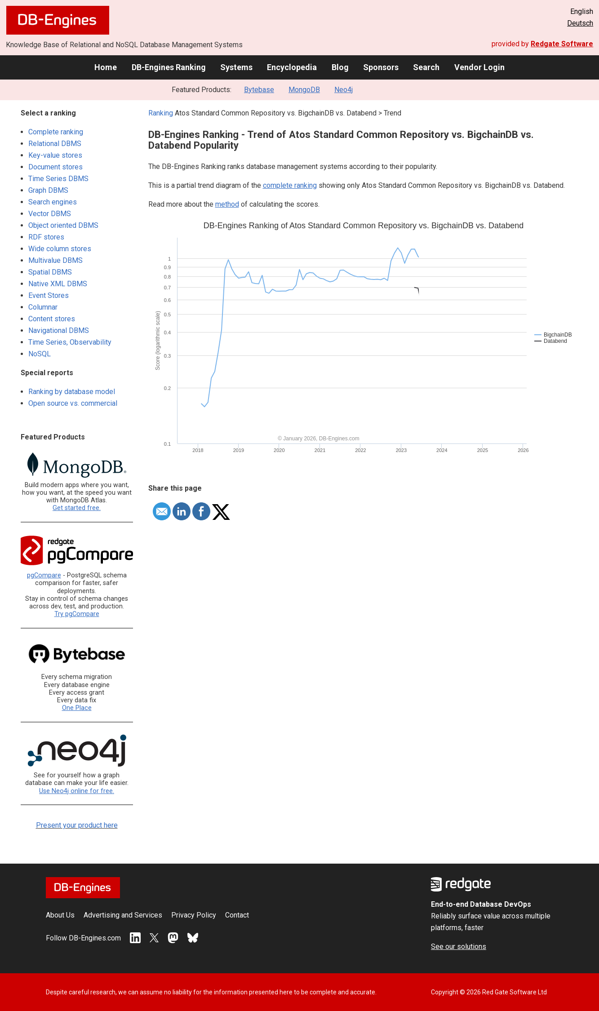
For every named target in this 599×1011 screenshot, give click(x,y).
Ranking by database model (71, 391)
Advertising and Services (123, 915)
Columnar (43, 307)
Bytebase (259, 89)
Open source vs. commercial (72, 403)
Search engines (52, 202)
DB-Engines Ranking (169, 67)
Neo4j (343, 89)
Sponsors (381, 67)
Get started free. (77, 508)
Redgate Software (562, 44)
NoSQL (39, 354)
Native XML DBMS (57, 283)
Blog (340, 67)
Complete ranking (55, 132)
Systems (236, 67)
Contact (237, 915)
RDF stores (46, 237)
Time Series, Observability (69, 342)
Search (426, 67)
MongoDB (304, 89)
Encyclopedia (292, 67)
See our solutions (458, 946)
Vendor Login (479, 67)
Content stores (51, 319)
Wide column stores (59, 248)
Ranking (160, 113)
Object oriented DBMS (63, 225)
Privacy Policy (193, 915)
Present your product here (77, 825)
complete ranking (290, 185)
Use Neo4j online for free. (76, 791)
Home (105, 67)
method (227, 204)
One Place (77, 708)
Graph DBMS (48, 190)
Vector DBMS (49, 213)
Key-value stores (55, 155)
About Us (60, 915)
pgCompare (44, 575)
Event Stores (48, 295)
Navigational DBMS (58, 330)
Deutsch (580, 23)
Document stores (55, 167)
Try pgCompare (76, 614)
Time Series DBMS (58, 178)
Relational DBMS (54, 143)
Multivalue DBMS (55, 260)
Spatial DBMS (50, 272)
